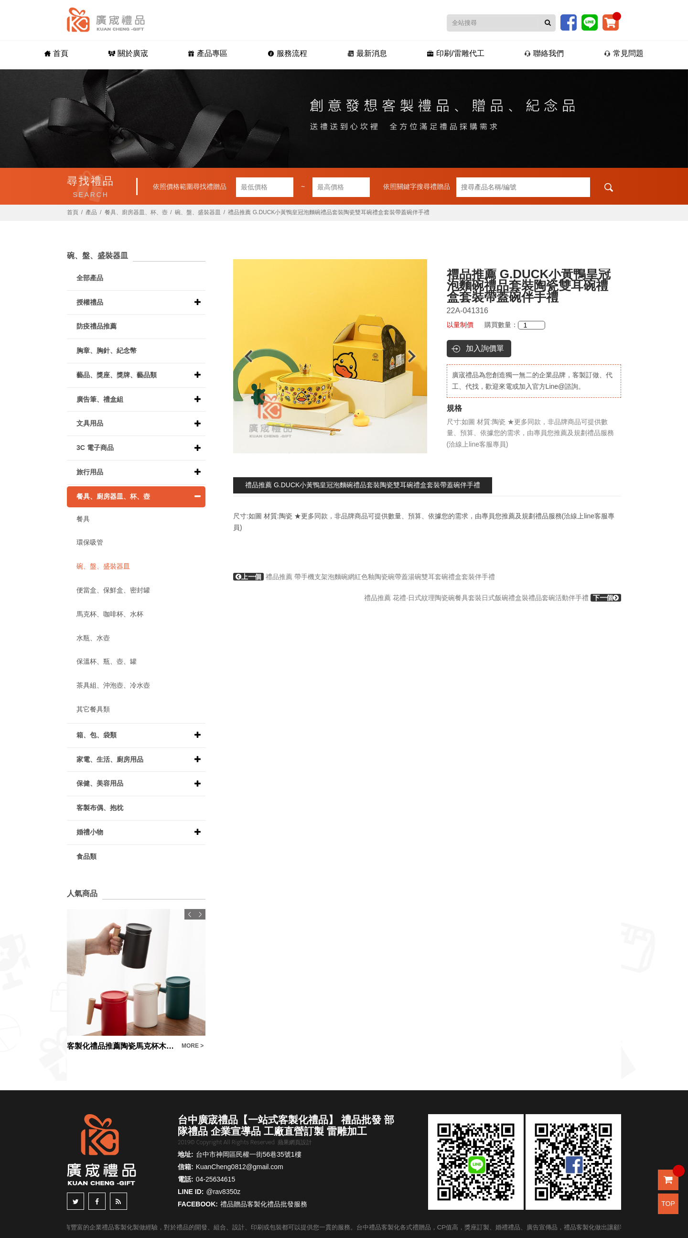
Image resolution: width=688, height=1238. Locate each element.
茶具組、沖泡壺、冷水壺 (113, 685)
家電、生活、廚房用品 (109, 759)
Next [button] (416, 356)
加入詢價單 (485, 348)
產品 (91, 212)
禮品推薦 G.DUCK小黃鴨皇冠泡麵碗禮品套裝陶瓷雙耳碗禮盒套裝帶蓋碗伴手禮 (362, 485)
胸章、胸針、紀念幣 (106, 350)
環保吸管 (89, 542)
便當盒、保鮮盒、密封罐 (113, 590)
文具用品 (89, 423)
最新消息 (367, 53)
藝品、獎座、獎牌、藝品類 (116, 375)
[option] (330, 356)
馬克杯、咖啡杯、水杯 (109, 614)
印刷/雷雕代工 (455, 53)
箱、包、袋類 (96, 735)
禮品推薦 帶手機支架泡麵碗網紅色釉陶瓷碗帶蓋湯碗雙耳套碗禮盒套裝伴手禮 (364, 577)
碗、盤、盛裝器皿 (198, 212)
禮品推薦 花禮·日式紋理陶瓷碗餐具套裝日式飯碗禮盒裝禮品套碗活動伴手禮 (492, 598)
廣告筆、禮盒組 (99, 399)
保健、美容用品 (99, 783)
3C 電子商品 (95, 447)
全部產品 (89, 278)
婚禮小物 (89, 832)
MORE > (193, 1045)
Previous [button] (244, 356)
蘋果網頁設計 (295, 1142)
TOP (668, 1203)
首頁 (56, 53)
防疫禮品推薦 (96, 326)
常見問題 (624, 53)
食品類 (86, 856)
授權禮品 (89, 302)
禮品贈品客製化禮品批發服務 (263, 1204)
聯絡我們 (544, 53)
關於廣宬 (128, 53)
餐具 (83, 519)
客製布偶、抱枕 (99, 807)
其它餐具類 (93, 709)
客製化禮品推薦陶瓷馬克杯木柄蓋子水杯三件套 (122, 1046)
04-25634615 (216, 1179)
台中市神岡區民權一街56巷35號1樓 (248, 1154)
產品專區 (207, 53)
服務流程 (287, 53)
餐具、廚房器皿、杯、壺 (136, 212)
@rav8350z (223, 1191)
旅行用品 (89, 472)
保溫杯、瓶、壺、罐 (106, 661)
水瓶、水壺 (93, 638)
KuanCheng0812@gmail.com (239, 1167)
